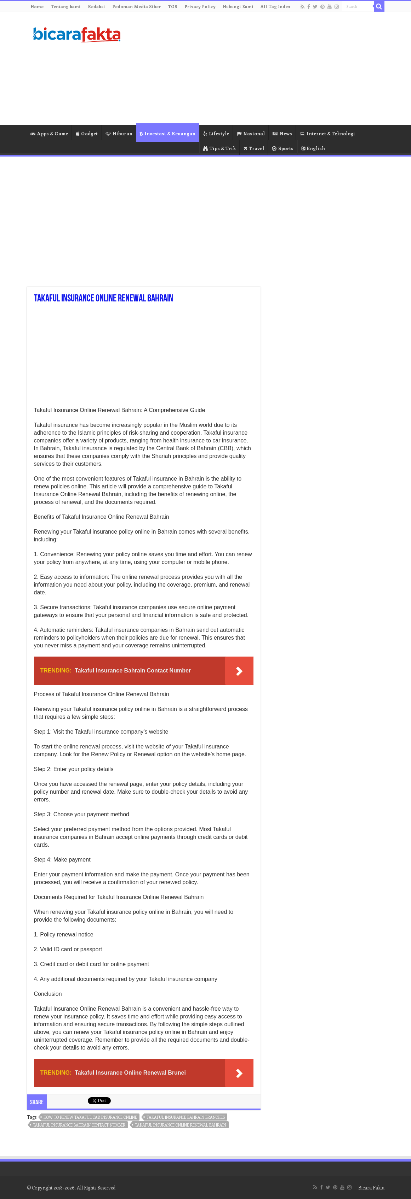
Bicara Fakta (371, 1188)
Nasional (251, 133)
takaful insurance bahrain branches (186, 1117)
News (282, 133)
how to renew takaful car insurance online (90, 1117)
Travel (254, 148)
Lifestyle (216, 133)
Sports (282, 148)
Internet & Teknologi (327, 133)
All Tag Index (276, 6)
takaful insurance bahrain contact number (79, 1125)
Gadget (87, 133)
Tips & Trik (219, 148)
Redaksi (96, 6)
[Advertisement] (250, 68)
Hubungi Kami (238, 6)
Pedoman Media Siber (136, 6)
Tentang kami (66, 6)
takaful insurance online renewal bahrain (180, 1125)
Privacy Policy (200, 6)
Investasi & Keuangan (167, 133)
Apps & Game (49, 133)
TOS (172, 6)
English (313, 148)
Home (37, 6)
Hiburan (118, 133)
